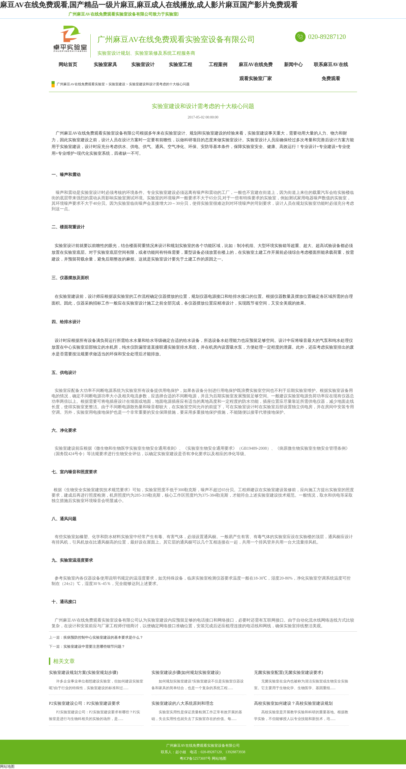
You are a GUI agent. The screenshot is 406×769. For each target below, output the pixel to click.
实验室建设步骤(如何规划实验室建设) (186, 672)
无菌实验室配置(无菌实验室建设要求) (288, 672)
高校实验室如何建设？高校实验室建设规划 (293, 703)
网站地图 (219, 758)
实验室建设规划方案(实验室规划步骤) (83, 672)
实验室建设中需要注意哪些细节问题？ (94, 646)
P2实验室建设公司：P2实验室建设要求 (84, 703)
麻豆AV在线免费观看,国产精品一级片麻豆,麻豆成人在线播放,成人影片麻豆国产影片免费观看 (149, 5)
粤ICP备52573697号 (195, 758)
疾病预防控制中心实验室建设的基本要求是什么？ (103, 637)
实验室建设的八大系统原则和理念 (182, 703)
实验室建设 (116, 84)
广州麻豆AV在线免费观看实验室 (81, 84)
